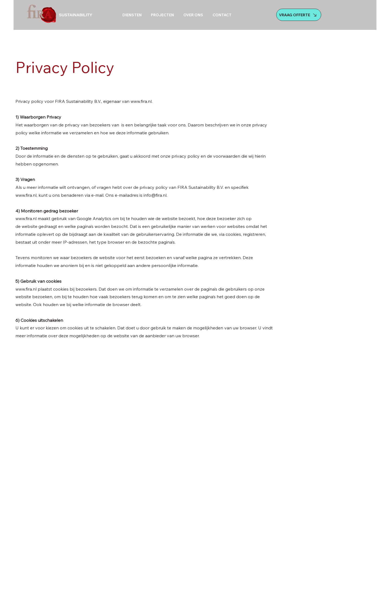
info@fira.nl (155, 195)
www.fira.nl (141, 101)
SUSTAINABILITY (75, 14)
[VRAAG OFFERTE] (298, 15)
